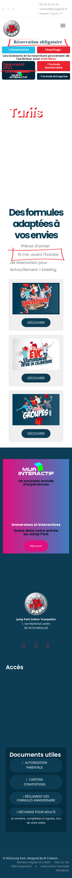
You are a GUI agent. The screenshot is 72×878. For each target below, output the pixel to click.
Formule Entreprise (54, 76)
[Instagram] (13, 9)
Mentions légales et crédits (34, 862)
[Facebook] (3, 9)
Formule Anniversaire (53, 66)
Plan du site (62, 862)
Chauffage (53, 50)
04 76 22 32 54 (49, 4)
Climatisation (18, 50)
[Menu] (62, 25)
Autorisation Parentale (55, 866)
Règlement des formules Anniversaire (36, 798)
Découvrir (36, 322)
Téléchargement (21, 866)
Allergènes (62, 870)
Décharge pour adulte (36, 812)
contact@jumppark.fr (53, 9)
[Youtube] (8, 9)
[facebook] (24, 645)
